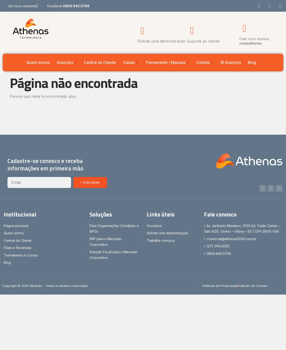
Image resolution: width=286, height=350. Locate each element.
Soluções (67, 62)
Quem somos (38, 62)
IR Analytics (231, 62)
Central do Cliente (100, 62)
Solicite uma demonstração (161, 41)
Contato (205, 62)
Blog (254, 62)
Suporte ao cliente (203, 41)
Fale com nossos (254, 41)
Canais (130, 62)
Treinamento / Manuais (167, 62)
